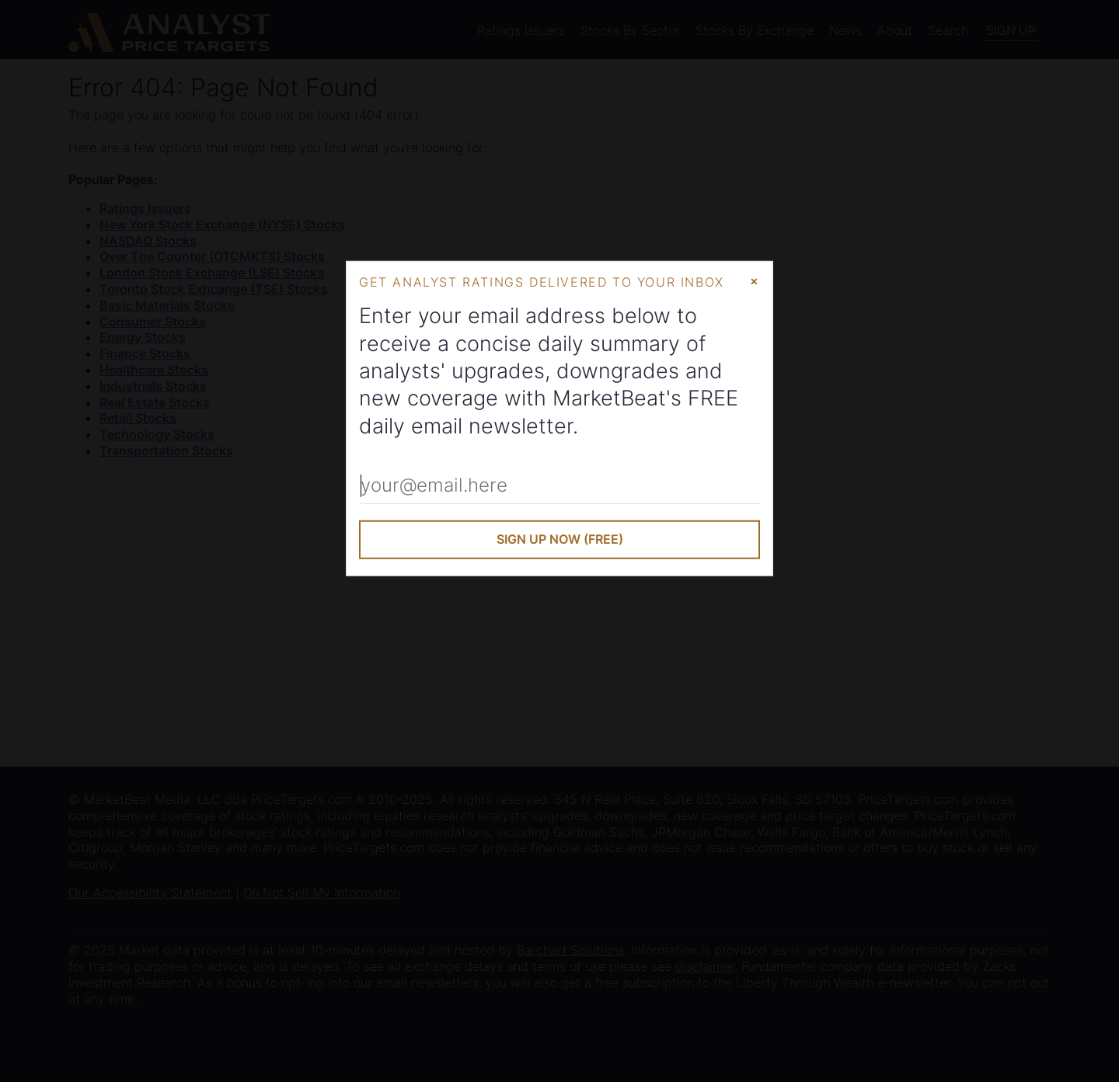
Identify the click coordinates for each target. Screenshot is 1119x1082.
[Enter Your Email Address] (559, 486)
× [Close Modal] (754, 279)
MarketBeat (609, 398)
